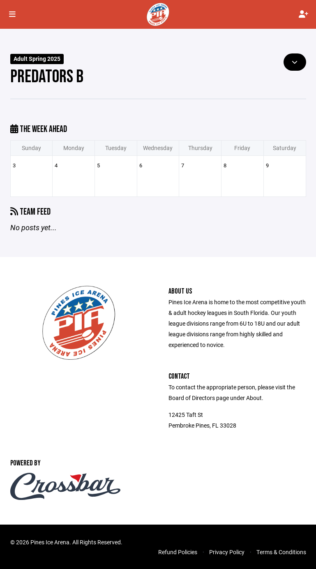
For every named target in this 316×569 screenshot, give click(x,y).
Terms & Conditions (281, 552)
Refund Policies (177, 552)
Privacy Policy (226, 552)
